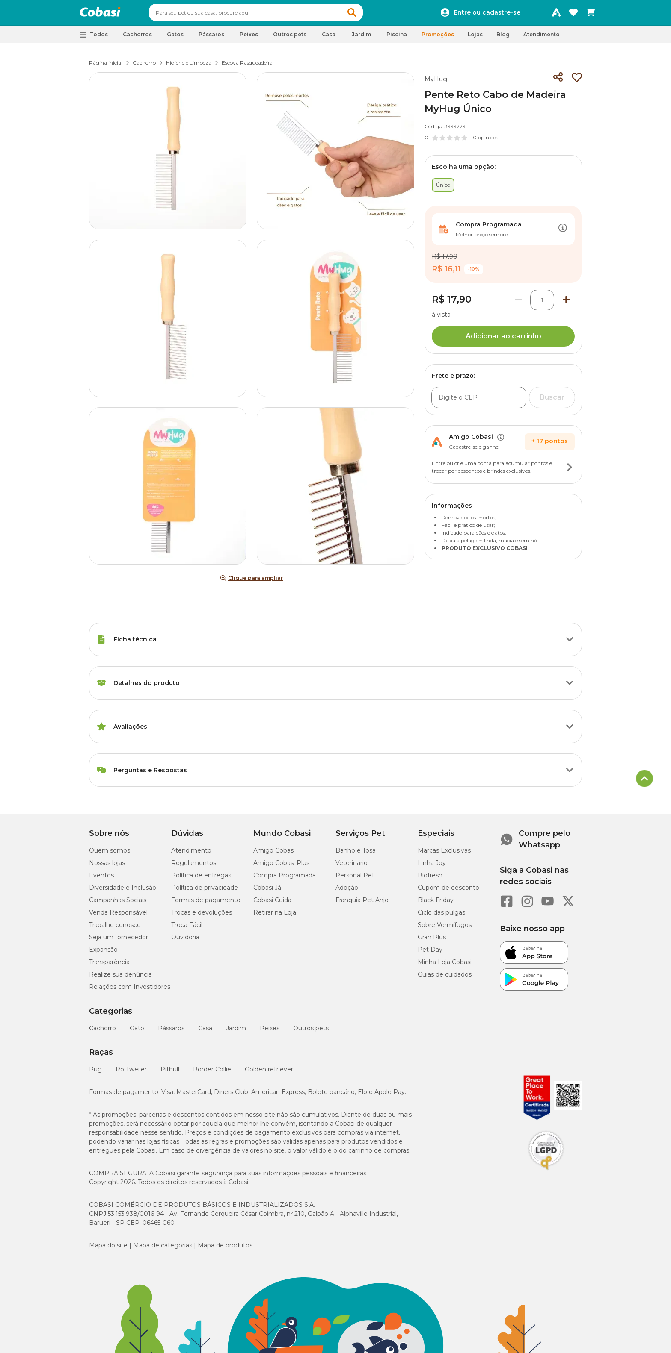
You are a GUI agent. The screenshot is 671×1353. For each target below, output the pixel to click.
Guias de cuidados (445, 978)
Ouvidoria (185, 941)
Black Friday (436, 904)
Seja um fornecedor (118, 941)
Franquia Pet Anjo (362, 904)
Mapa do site (108, 1249)
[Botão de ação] (562, 233)
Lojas (475, 38)
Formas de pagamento (205, 904)
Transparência (109, 966)
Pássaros (171, 1032)
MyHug (436, 83)
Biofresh (430, 879)
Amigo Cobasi (274, 854)
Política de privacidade (204, 891)
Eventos (101, 879)
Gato (137, 1032)
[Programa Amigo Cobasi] (556, 14)
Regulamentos (193, 867)
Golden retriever (269, 1073)
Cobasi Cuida (272, 904)
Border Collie (212, 1073)
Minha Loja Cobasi (445, 966)
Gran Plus (432, 941)
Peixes (269, 1032)
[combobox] (272, 14)
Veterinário (352, 867)
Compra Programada (284, 879)
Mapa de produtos (225, 1249)
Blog (503, 38)
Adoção (347, 891)
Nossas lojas (107, 867)
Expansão (103, 953)
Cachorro (144, 66)
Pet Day (430, 953)
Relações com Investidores (129, 990)
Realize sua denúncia (120, 978)
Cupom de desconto (448, 891)
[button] (368, 14)
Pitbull (169, 1073)
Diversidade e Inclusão (122, 891)
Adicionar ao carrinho (503, 340)
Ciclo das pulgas (441, 916)
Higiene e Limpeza (188, 66)
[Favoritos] (573, 14)
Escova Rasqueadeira (247, 66)
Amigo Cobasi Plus (281, 867)
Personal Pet (355, 879)
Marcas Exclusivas (444, 854)
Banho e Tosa (356, 854)
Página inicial (105, 66)
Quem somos (109, 854)
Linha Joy (432, 867)
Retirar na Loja (274, 916)
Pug (95, 1073)
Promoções (438, 38)
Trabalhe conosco (115, 928)
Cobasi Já (267, 891)
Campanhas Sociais (117, 904)
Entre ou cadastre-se (487, 14)
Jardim (236, 1032)
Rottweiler (131, 1073)
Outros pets (311, 1032)
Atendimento (541, 38)
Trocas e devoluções (201, 916)
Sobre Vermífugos (445, 928)
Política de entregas (201, 879)
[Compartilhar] (558, 81)
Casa (205, 1032)
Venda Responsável (118, 916)
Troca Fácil (186, 928)
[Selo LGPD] (546, 1174)
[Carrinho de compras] (590, 14)
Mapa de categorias (162, 1249)
